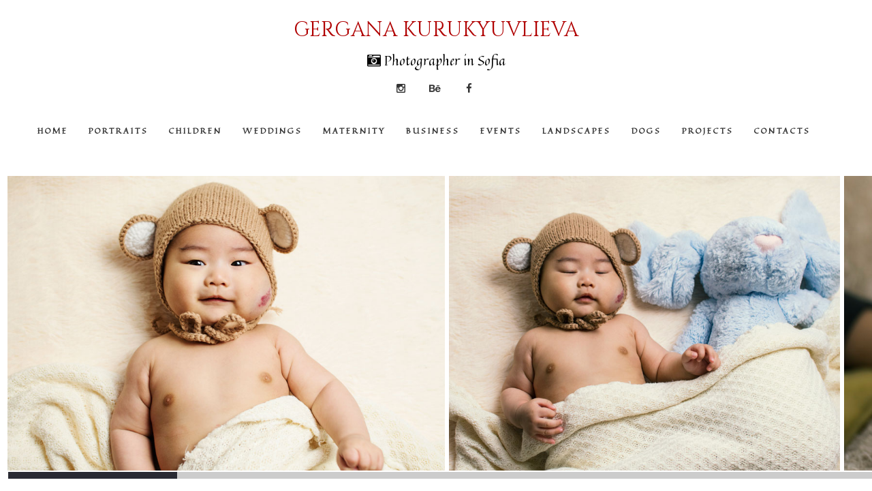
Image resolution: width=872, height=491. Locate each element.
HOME (52, 130)
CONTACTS (782, 130)
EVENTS (501, 130)
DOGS (646, 130)
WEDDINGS (272, 130)
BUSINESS (433, 130)
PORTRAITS (119, 130)
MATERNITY (354, 130)
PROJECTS (708, 130)
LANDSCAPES (576, 130)
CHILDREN (195, 130)
